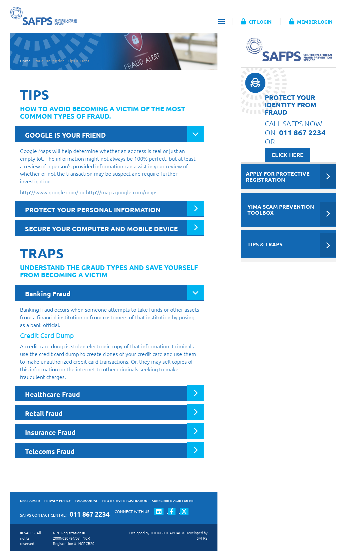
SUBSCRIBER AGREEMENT (173, 500)
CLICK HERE (287, 154)
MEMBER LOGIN (311, 22)
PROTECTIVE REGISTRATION (125, 500)
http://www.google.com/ (49, 192)
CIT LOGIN (256, 22)
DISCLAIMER (30, 500)
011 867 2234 (90, 514)
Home (25, 60)
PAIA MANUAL (86, 500)
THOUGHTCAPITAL (165, 532)
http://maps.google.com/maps (122, 192)
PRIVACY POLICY (57, 500)
